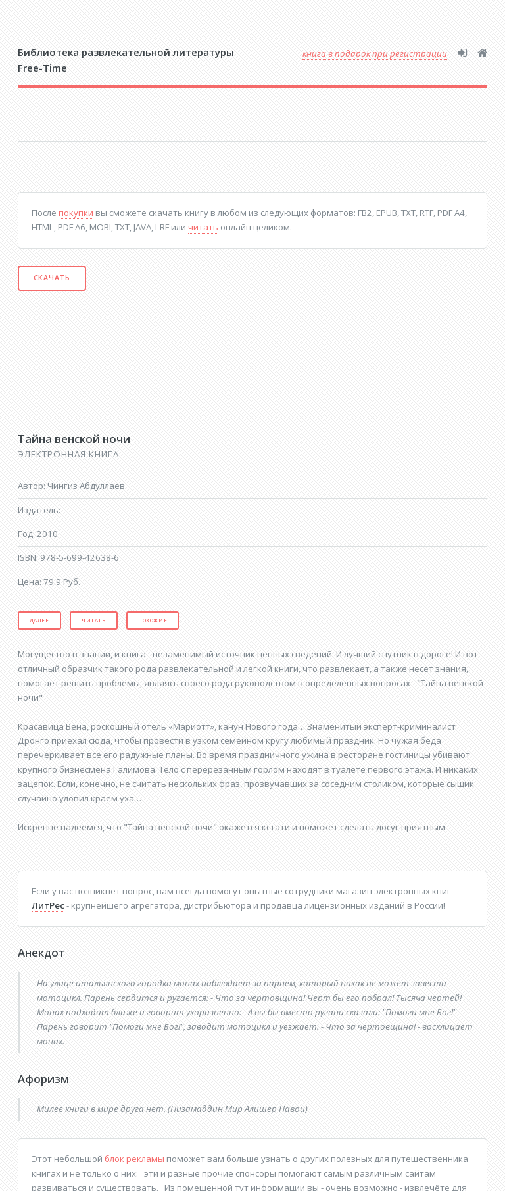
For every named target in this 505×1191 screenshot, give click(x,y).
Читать (94, 620)
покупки (76, 212)
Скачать (52, 277)
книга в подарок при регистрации (374, 53)
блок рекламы (134, 1159)
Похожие (152, 620)
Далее (39, 620)
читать (203, 227)
